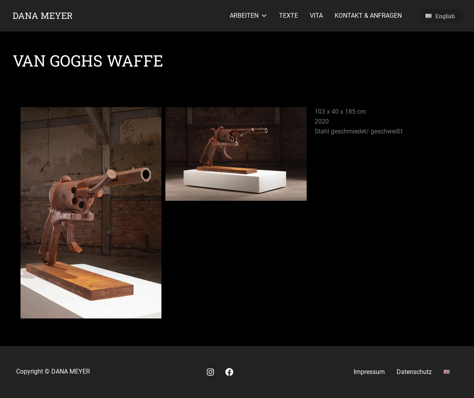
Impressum (369, 372)
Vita (316, 15)
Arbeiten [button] (248, 16)
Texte (288, 15)
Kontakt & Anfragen (368, 15)
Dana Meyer (43, 15)
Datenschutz (414, 372)
